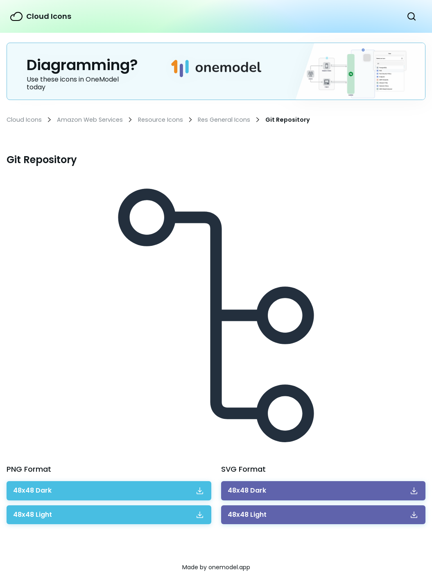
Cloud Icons (48, 16)
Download (32, 490)
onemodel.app (229, 567)
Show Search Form (411, 16)
